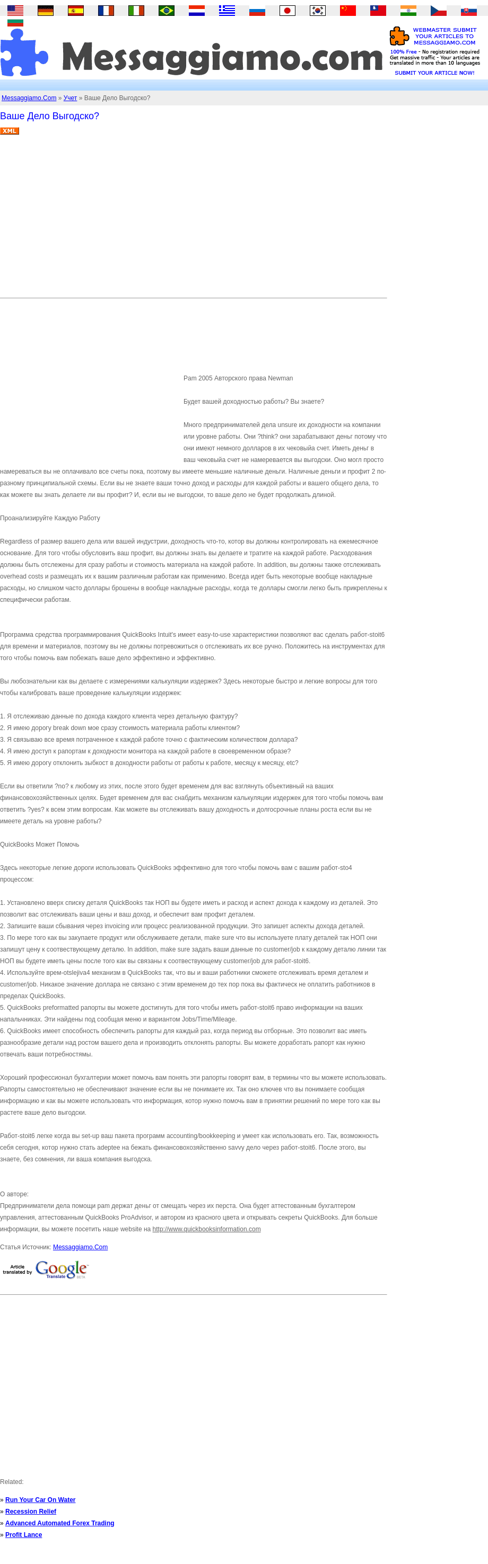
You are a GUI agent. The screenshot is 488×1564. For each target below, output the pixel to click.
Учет (70, 98)
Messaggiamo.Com (29, 98)
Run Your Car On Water (40, 1500)
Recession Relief (30, 1511)
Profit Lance (23, 1535)
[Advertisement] (183, 220)
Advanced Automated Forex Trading (60, 1523)
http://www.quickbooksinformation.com (207, 1229)
